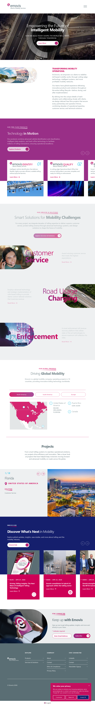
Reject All (71, 697)
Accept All (83, 697)
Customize (59, 697)
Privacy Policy (51, 671)
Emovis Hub (13, 545)
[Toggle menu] (85, 6)
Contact (49, 662)
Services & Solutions (31, 662)
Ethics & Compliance (53, 666)
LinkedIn (71, 658)
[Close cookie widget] (89, 686)
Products (28, 658)
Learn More (42, 43)
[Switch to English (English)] (47, 703)
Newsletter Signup (75, 666)
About (49, 658)
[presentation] (83, 153)
